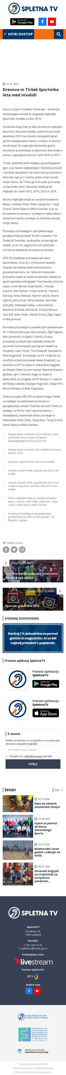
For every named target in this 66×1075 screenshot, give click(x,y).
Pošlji (33, 764)
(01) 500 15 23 (34, 945)
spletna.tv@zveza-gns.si (34, 948)
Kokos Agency (44, 1072)
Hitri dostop (18, 34)
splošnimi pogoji (33, 756)
